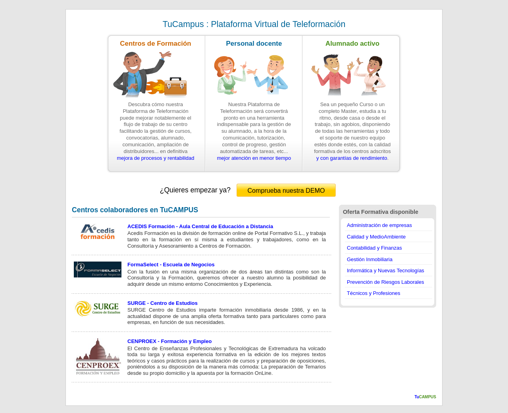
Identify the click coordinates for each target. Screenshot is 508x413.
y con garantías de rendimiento (351, 158)
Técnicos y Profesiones (373, 293)
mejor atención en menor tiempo (254, 158)
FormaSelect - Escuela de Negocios (171, 265)
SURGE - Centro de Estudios (162, 303)
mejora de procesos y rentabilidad (155, 158)
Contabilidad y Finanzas (374, 248)
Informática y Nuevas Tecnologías (385, 270)
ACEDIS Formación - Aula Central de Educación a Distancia (200, 226)
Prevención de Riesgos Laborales (385, 282)
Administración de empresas (379, 225)
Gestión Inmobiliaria (370, 259)
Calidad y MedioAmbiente (376, 237)
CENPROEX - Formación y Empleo (169, 341)
